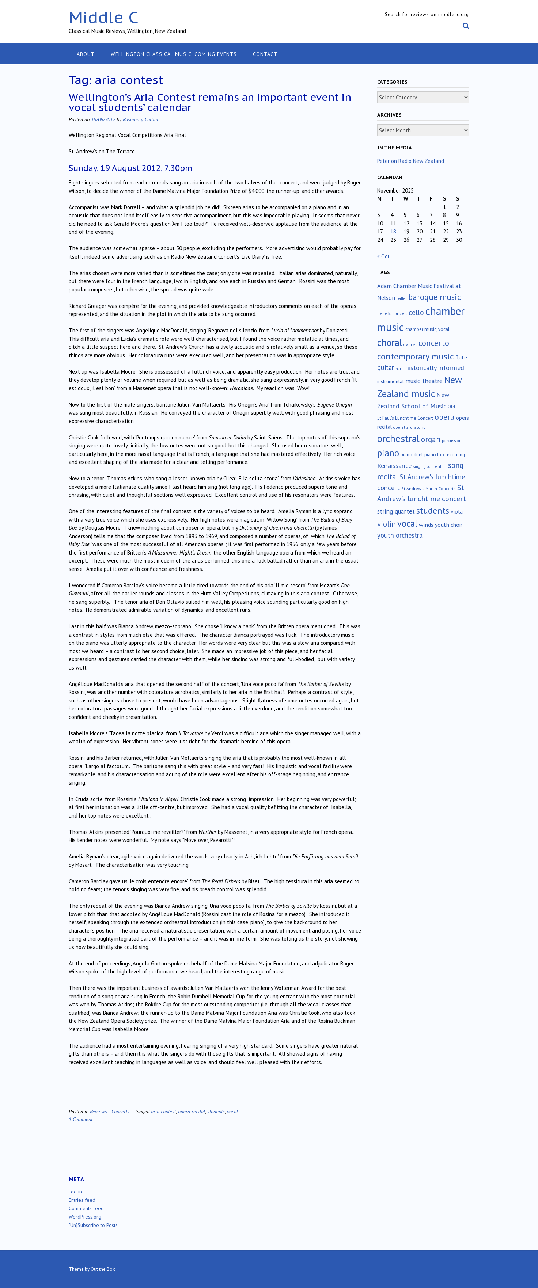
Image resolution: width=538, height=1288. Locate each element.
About (86, 54)
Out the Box (103, 1269)
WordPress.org (85, 1216)
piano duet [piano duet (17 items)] (412, 454)
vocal (232, 1111)
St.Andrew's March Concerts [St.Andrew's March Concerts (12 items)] (428, 488)
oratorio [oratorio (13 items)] (418, 427)
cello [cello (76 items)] (416, 312)
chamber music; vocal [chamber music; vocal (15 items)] (427, 329)
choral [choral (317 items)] (389, 342)
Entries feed (82, 1200)
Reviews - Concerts (109, 1111)
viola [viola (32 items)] (457, 511)
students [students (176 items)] (432, 510)
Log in (75, 1191)
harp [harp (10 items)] (399, 368)
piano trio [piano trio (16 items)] (434, 454)
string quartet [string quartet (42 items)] (396, 511)
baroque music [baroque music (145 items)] (434, 296)
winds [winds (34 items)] (426, 524)
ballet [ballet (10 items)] (402, 298)
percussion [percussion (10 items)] (452, 440)
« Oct (383, 256)
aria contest (163, 1111)
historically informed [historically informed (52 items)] (434, 367)
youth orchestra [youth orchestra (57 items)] (400, 535)
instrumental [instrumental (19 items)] (390, 381)
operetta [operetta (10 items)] (401, 427)
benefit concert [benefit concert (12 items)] (392, 313)
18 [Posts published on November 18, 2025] (393, 231)
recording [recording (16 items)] (455, 454)
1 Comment (80, 1119)
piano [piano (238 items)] (388, 453)
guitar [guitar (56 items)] (385, 367)
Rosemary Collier (141, 119)
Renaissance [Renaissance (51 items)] (394, 465)
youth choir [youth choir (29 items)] (448, 524)
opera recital (191, 1111)
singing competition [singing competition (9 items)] (430, 466)
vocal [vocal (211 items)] (407, 523)
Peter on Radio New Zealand (410, 160)
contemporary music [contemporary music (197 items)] (415, 356)
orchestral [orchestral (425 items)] (398, 438)
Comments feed (86, 1208)
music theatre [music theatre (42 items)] (424, 381)
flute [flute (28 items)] (461, 357)
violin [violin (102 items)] (386, 524)
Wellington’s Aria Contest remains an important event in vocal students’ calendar (210, 102)
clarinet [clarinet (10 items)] (410, 344)
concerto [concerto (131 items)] (433, 343)
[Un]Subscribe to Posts (93, 1225)
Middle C (104, 17)
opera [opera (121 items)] (445, 417)
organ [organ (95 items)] (430, 439)
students (216, 1111)
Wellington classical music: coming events (174, 54)
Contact (265, 54)
